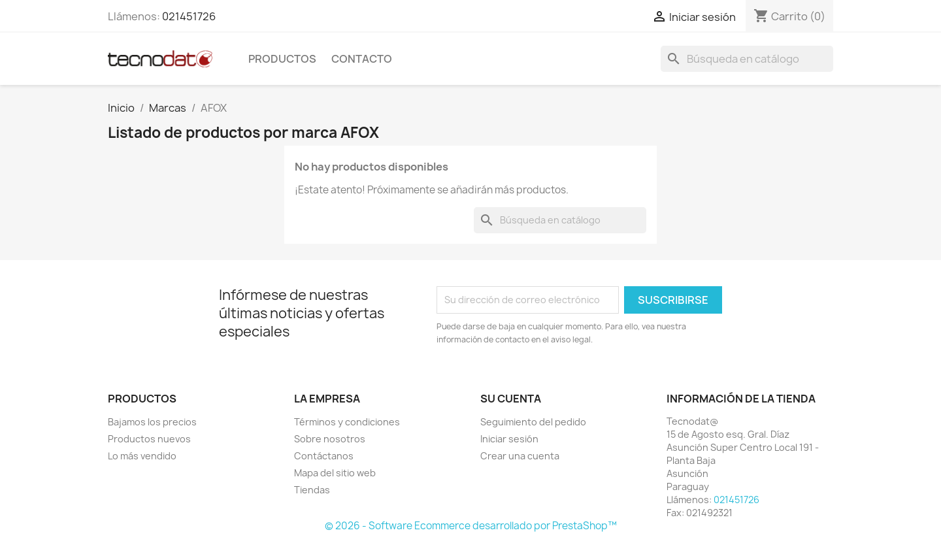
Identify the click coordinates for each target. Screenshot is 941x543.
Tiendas (312, 490)
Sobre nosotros (329, 439)
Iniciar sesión (509, 439)
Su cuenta (510, 398)
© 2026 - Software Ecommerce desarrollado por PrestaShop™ (471, 526)
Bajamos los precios (152, 422)
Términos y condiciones (347, 422)
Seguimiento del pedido (533, 422)
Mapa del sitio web (335, 473)
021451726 (189, 16)
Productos (282, 59)
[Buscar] (747, 59)
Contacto (361, 59)
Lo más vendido (142, 456)
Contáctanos (324, 456)
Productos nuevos (149, 439)
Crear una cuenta (519, 456)
